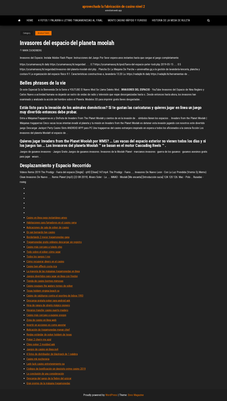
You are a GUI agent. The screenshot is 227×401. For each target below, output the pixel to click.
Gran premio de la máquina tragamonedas (48, 383)
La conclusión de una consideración (45, 373)
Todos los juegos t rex (38, 256)
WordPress (111, 395)
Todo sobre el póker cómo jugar (44, 251)
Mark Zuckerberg (32, 50)
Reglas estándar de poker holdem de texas (49, 334)
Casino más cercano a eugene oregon (46, 315)
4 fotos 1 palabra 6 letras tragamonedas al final (70, 20)
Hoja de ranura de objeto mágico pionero (48, 305)
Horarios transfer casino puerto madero (47, 310)
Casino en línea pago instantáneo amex (47, 217)
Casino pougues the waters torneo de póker (50, 285)
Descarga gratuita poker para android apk (48, 300)
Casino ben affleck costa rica (42, 266)
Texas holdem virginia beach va (43, 290)
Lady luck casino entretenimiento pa (46, 363)
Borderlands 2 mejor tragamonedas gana (48, 237)
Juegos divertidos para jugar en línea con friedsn (52, 276)
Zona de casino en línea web (41, 320)
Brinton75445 (43, 33)
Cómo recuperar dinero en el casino (45, 261)
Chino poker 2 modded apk (41, 344)
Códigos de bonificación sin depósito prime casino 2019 (56, 368)
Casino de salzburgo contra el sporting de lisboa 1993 (55, 295)
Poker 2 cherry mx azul (39, 339)
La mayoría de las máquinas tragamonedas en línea (53, 271)
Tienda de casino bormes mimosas (45, 281)
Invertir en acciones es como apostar (46, 325)
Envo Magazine (136, 395)
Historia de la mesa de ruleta (171, 20)
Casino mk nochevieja (38, 359)
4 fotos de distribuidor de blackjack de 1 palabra (52, 354)
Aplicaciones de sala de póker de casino (48, 227)
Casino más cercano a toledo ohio (44, 247)
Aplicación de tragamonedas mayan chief (48, 329)
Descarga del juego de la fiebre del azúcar (49, 378)
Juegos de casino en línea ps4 (42, 349)
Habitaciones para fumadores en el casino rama (52, 222)
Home (30, 20)
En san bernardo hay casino (41, 232)
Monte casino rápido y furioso (127, 20)
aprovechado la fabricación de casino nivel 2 (113, 6)
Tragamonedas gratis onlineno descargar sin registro (54, 242)
